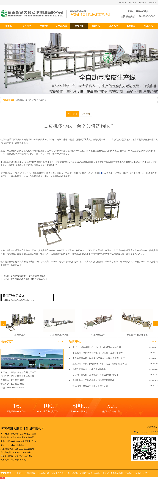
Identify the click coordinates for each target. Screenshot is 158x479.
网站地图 (152, 3)
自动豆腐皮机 (20, 335)
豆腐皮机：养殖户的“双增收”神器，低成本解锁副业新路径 (100, 364)
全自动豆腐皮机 (98, 335)
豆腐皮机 (18, 473)
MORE (154, 341)
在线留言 (142, 3)
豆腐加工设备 (86, 473)
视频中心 (96, 26)
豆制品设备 (30, 473)
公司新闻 (85, 114)
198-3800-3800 (13, 441)
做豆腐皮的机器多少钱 (137, 335)
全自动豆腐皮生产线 (59, 335)
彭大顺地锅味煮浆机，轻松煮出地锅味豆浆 (28, 276)
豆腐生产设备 (57, 473)
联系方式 (148, 26)
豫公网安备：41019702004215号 (16, 456)
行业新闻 (42, 100)
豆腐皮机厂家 (21, 100)
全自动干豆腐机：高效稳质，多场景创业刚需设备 (96, 375)
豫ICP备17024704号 (22, 452)
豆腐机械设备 (71, 473)
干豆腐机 (129, 473)
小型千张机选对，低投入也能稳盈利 (89, 369)
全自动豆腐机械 (101, 473)
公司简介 (26, 26)
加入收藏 (132, 3)
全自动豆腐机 (117, 473)
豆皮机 (138, 473)
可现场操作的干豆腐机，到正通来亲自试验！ (29, 279)
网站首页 (9, 26)
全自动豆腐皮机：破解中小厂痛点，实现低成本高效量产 (99, 358)
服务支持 (113, 26)
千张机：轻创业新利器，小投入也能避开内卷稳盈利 (97, 347)
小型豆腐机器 (43, 473)
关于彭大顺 (61, 26)
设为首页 (122, 3)
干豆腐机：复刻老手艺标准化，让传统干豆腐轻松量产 (98, 353)
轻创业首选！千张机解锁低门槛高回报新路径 (93, 380)
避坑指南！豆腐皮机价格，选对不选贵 (90, 386)
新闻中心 (79, 26)
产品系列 (44, 26)
